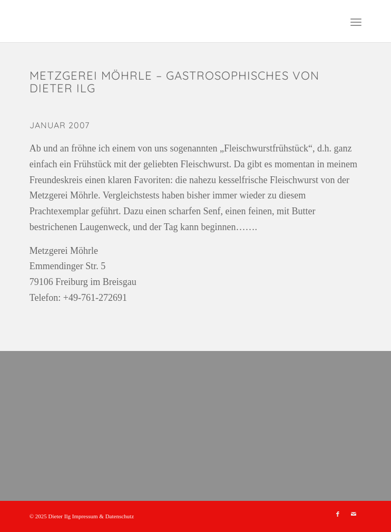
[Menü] (355, 21)
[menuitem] (355, 21)
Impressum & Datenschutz (103, 516)
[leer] (163, 21)
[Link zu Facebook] (338, 514)
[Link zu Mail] (353, 514)
